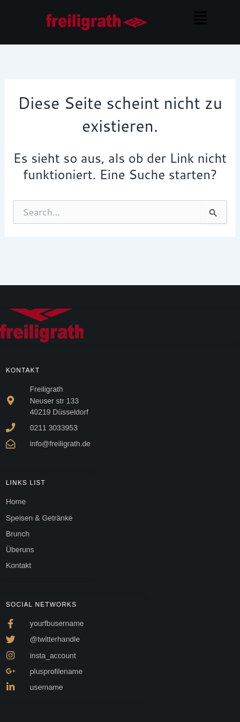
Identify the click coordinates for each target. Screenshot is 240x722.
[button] (200, 18)
